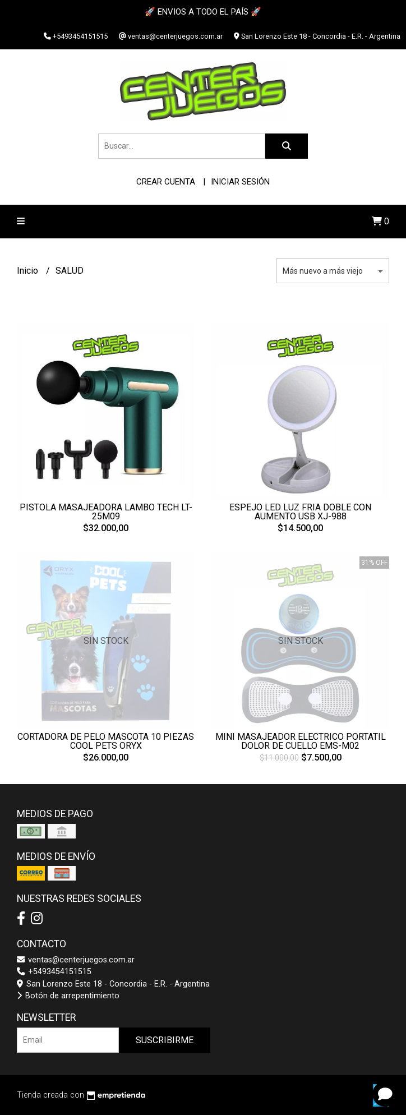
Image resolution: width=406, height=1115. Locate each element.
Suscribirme (164, 1040)
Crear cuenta (165, 182)
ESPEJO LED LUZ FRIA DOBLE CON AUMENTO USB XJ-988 (300, 512)
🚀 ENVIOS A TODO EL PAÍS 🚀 (203, 12)
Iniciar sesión (240, 182)
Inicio (28, 270)
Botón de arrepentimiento (68, 996)
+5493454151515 (54, 971)
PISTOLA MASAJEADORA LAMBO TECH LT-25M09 (106, 512)
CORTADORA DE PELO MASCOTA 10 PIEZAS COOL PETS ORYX (105, 741)
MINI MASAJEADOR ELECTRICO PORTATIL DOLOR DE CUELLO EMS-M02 (300, 741)
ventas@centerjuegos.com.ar (76, 960)
